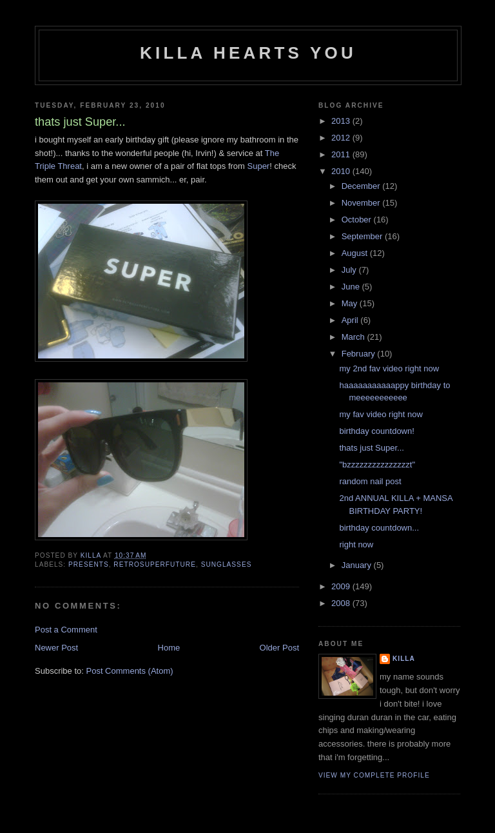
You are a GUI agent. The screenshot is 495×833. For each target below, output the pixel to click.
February (360, 353)
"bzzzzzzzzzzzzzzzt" (377, 464)
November (362, 203)
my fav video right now (380, 414)
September (363, 236)
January (358, 565)
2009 (342, 586)
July (350, 270)
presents (88, 564)
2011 (342, 154)
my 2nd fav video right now (389, 368)
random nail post (370, 481)
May (351, 303)
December (362, 186)
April (351, 320)
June (352, 286)
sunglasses (226, 564)
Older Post (279, 647)
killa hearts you (248, 53)
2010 (342, 171)
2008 (342, 603)
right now (356, 544)
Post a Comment (66, 629)
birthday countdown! (376, 431)
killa (404, 658)
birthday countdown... (379, 528)
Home (169, 647)
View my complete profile (374, 775)
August (356, 253)
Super (259, 166)
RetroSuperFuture (154, 564)
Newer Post (56, 647)
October (358, 219)
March (354, 337)
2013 (342, 121)
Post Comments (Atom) (129, 671)
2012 (342, 137)
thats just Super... (371, 448)
